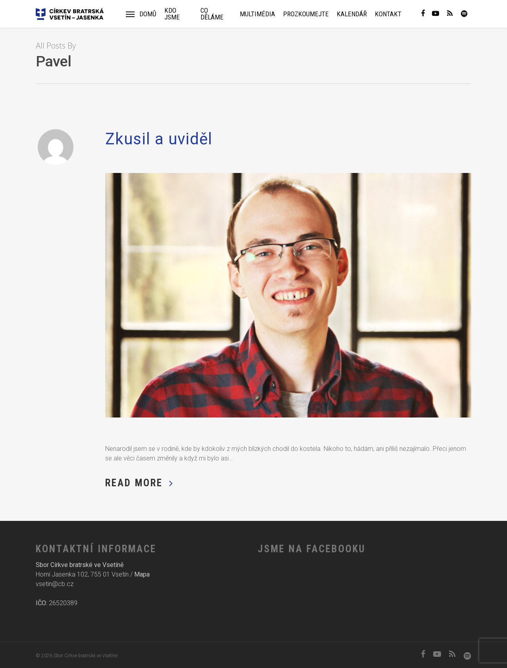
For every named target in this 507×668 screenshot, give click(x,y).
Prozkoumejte (306, 14)
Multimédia (257, 14)
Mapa (142, 574)
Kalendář (352, 14)
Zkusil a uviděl (158, 139)
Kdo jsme (172, 14)
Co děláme (212, 14)
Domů (147, 14)
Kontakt (388, 14)
